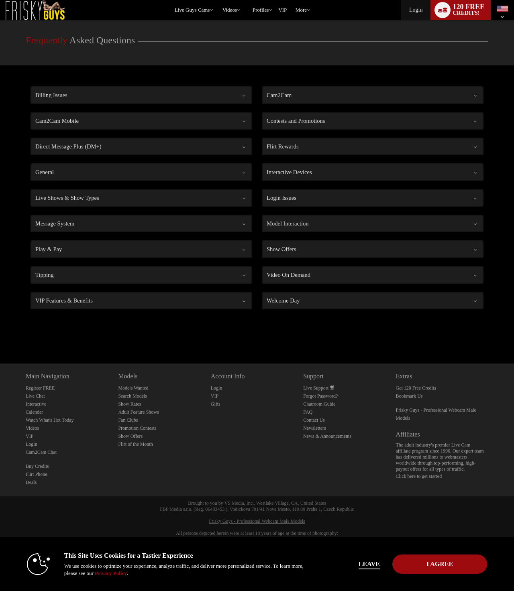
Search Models (132, 396)
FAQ (307, 412)
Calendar (34, 412)
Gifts (215, 404)
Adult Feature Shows (138, 412)
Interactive (36, 404)
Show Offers (130, 436)
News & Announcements (327, 436)
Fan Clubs (128, 420)
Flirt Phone (36, 474)
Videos (229, 10)
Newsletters (314, 428)
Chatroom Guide (319, 404)
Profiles (261, 10)
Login (415, 10)
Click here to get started (419, 476)
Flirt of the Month (135, 444)
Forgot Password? (320, 396)
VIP (282, 10)
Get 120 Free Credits (416, 388)
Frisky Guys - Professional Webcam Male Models (257, 521)
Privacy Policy (111, 573)
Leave (369, 564)
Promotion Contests (137, 428)
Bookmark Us (409, 396)
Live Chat (35, 396)
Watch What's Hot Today (50, 420)
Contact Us (314, 420)
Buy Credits (37, 466)
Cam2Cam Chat (41, 452)
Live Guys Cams (192, 10)
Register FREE (40, 388)
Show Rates (129, 404)
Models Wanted (133, 388)
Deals (31, 482)
